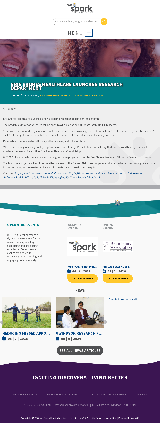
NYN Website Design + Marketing (99, 418)
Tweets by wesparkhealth (123, 298)
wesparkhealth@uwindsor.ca (71, 405)
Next (105, 319)
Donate (141, 394)
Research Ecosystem (62, 394)
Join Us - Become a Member (106, 394)
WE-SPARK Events (25, 394)
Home (16, 95)
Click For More (83, 278)
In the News (30, 95)
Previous (1, 319)
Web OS (135, 418)
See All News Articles (80, 350)
